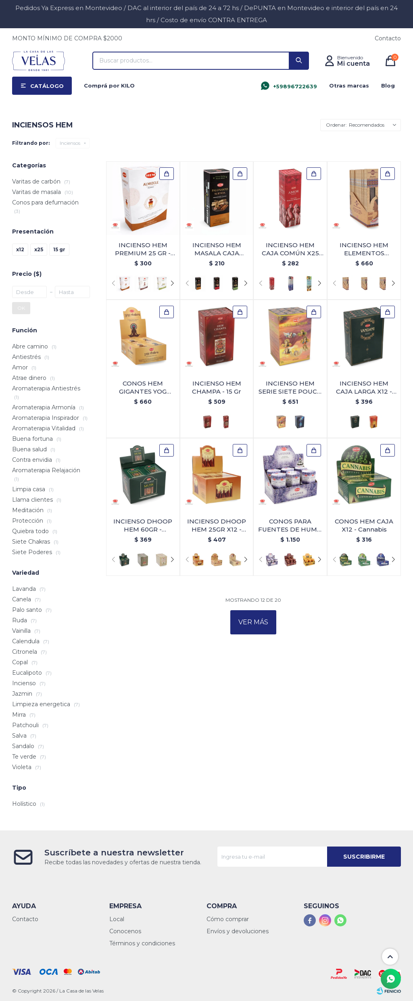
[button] (299, 61)
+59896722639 (295, 86)
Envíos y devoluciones (237, 931)
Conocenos (125, 931)
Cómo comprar (227, 919)
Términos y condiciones (142, 943)
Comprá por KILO (109, 85)
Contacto (388, 38)
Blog (388, 85)
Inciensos (70, 143)
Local (116, 919)
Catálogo (47, 86)
